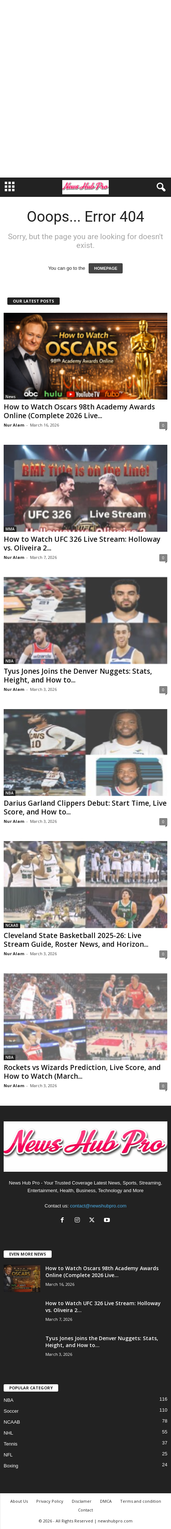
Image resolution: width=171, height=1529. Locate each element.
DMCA (106, 1501)
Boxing (11, 1465)
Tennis (11, 1444)
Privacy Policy (49, 1501)
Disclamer (82, 1501)
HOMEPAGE (105, 268)
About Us (19, 1501)
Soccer (11, 1411)
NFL (8, 1455)
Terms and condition (140, 1501)
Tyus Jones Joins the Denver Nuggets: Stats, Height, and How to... (78, 675)
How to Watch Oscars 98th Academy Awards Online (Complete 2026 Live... (79, 411)
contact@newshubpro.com (98, 1206)
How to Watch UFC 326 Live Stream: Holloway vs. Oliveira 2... (82, 543)
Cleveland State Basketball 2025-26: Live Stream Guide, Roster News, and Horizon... (76, 940)
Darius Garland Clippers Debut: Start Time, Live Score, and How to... (85, 807)
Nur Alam (14, 425)
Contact (85, 1510)
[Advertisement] (85, 89)
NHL (8, 1433)
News (10, 396)
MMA (10, 529)
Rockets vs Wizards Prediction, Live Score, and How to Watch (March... (82, 1072)
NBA (9, 661)
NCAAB (11, 925)
